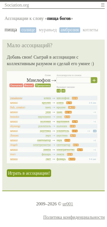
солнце (28, 29)
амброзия (70, 29)
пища (11, 29)
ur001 (67, 203)
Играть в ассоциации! (29, 173)
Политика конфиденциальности (74, 217)
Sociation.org (17, 5)
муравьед (48, 29)
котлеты (90, 29)
